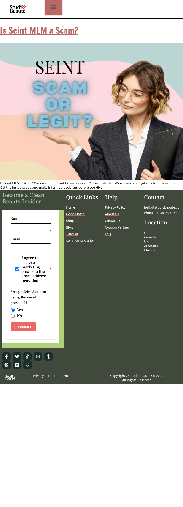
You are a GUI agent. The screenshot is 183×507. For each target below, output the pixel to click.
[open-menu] (53, 8)
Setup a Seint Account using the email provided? (28, 297)
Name (15, 218)
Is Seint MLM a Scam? (39, 30)
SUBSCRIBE (23, 327)
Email (15, 239)
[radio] (13, 310)
